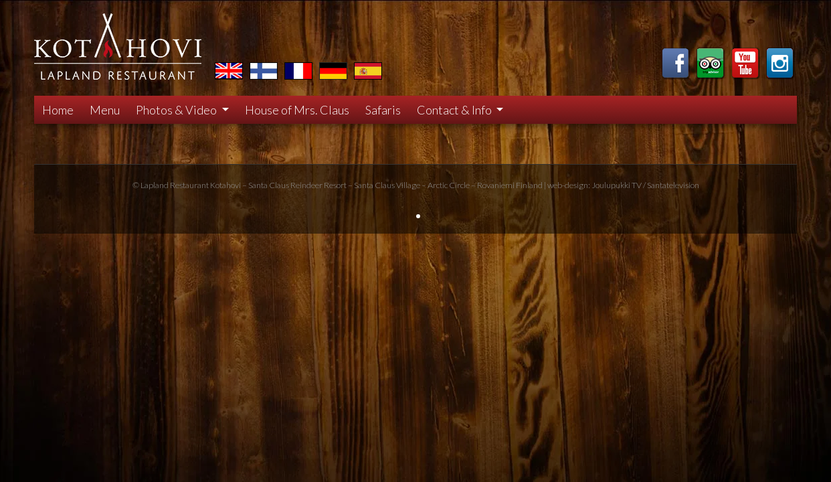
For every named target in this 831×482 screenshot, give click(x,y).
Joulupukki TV (616, 185)
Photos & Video (177, 109)
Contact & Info (455, 109)
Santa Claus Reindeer (285, 185)
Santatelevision (673, 185)
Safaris (383, 109)
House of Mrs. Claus (297, 109)
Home (58, 109)
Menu (105, 109)
